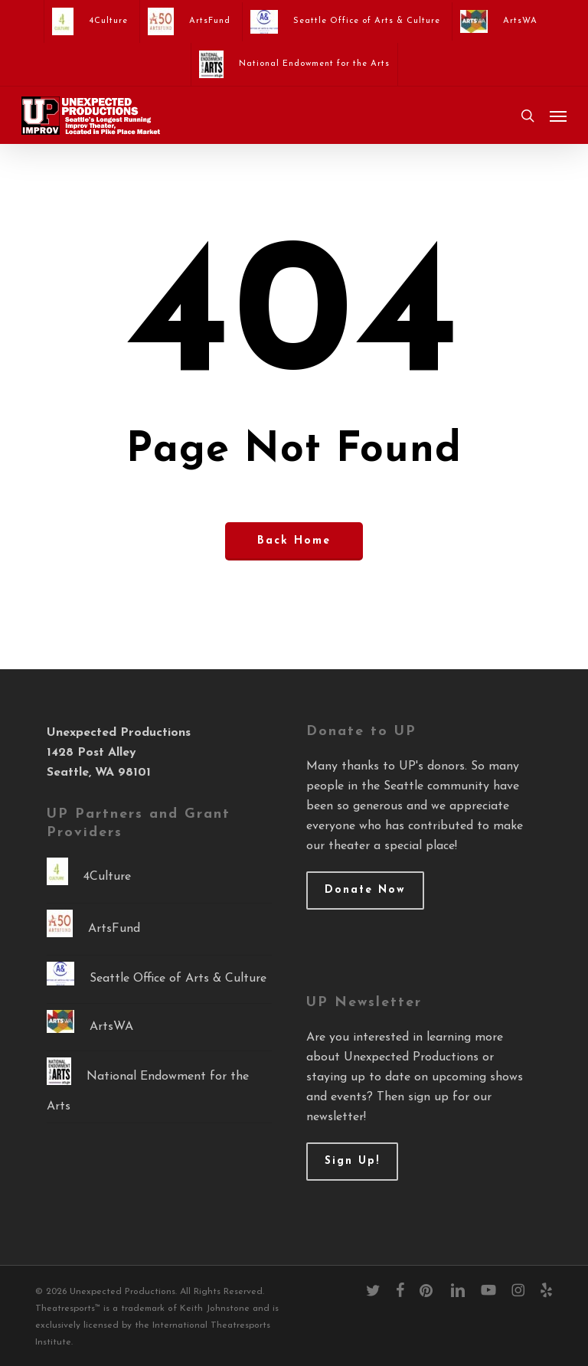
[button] (558, 115)
